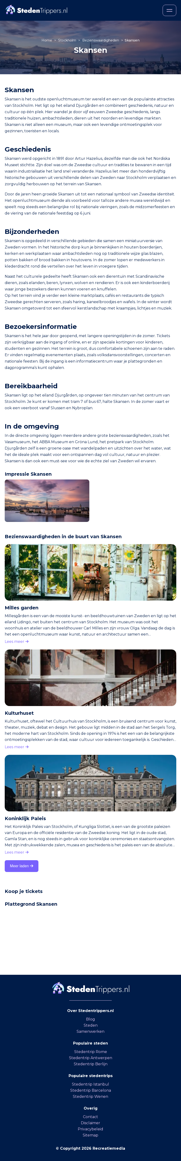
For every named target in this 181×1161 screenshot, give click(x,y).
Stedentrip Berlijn (90, 1064)
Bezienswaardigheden (101, 40)
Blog (90, 1019)
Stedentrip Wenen (90, 1096)
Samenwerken (90, 1031)
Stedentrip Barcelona (90, 1090)
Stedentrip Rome (90, 1051)
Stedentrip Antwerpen (90, 1058)
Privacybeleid (90, 1129)
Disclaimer (90, 1123)
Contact (90, 1117)
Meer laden (21, 866)
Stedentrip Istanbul (90, 1084)
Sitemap (90, 1135)
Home (47, 40)
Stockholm (67, 40)
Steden (91, 1025)
